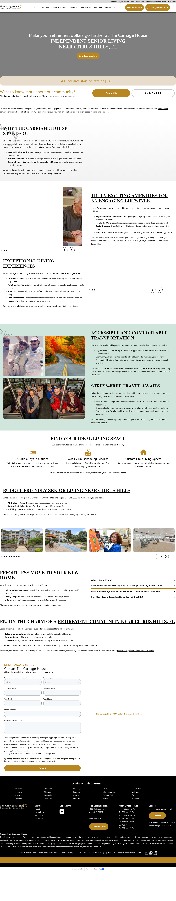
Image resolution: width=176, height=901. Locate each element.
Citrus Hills (48, 828)
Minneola (18, 822)
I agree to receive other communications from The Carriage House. (32, 784)
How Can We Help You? (13, 750)
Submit (42, 798)
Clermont (18, 828)
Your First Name (10, 719)
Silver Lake (48, 819)
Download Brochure (88, 55)
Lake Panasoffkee (109, 822)
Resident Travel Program (157, 423)
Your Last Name (49, 719)
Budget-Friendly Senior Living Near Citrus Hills (66, 520)
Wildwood (135, 828)
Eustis (134, 825)
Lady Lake (135, 822)
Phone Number (10, 740)
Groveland (77, 825)
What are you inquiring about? (15, 708)
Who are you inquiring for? (53, 708)
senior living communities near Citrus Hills (136, 681)
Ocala (105, 819)
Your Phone (47, 729)
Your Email (8, 729)
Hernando (48, 825)
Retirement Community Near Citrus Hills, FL (116, 651)
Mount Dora (136, 819)
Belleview (18, 819)
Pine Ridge (77, 819)
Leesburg (76, 822)
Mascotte (47, 822)
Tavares (105, 828)
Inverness (18, 825)
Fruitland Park (108, 825)
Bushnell (76, 828)
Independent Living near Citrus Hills (36, 528)
